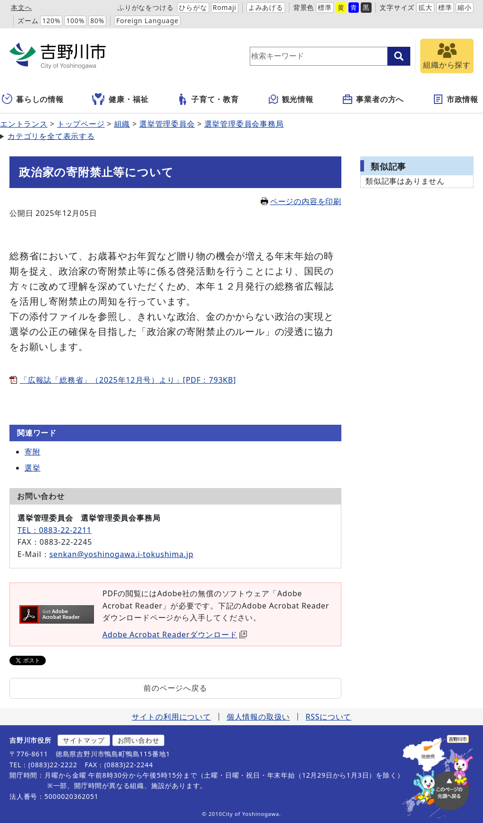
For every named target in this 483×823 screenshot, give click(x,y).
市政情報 (455, 99)
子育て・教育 (208, 99)
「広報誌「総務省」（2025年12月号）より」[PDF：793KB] (128, 380)
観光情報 (291, 99)
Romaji (225, 7)
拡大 (425, 7)
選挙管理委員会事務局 (244, 124)
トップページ (81, 124)
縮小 (465, 7)
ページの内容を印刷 (301, 201)
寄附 (33, 451)
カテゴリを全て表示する (51, 136)
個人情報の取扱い (258, 717)
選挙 (33, 468)
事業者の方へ (373, 99)
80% (97, 20)
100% (75, 20)
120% (51, 20)
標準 (325, 7)
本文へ (21, 7)
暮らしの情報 (33, 99)
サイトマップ (84, 740)
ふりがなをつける (145, 7)
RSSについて (328, 717)
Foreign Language (147, 20)
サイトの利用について (171, 717)
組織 (122, 124)
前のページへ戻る (175, 688)
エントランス (24, 124)
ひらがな (193, 7)
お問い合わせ (139, 740)
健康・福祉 (120, 99)
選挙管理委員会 (167, 124)
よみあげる (265, 7)
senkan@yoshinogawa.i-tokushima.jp (121, 554)
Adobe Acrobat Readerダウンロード (174, 634)
